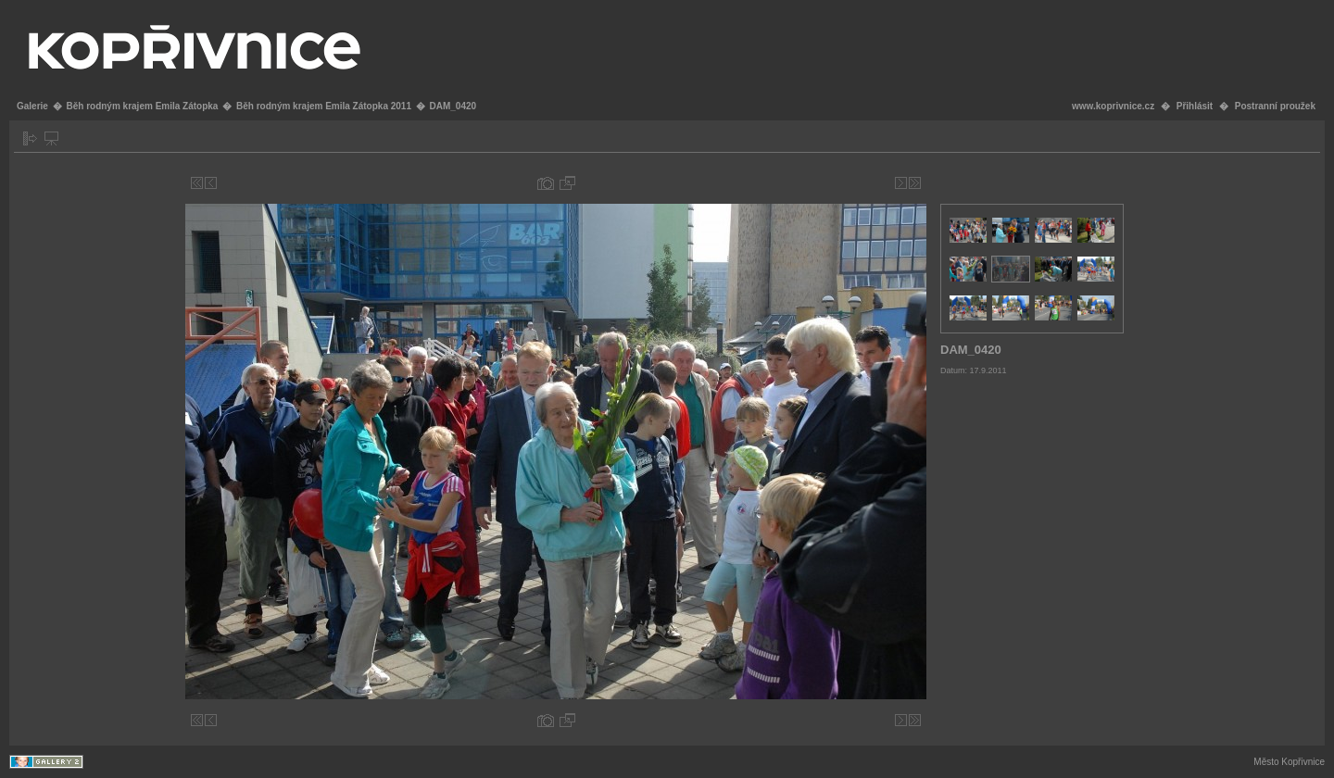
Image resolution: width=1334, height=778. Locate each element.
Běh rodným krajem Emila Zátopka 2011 (323, 106)
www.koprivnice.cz (1113, 106)
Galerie (32, 106)
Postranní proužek (1275, 106)
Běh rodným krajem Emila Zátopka (142, 106)
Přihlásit (1195, 106)
